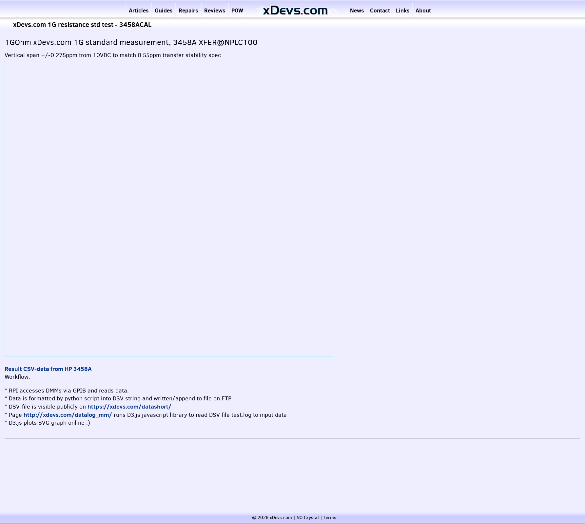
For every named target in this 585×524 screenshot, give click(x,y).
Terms (329, 517)
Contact (380, 10)
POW (237, 10)
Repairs (188, 10)
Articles (139, 10)
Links (403, 10)
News (357, 10)
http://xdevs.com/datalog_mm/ (68, 415)
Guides (164, 10)
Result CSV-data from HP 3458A (48, 369)
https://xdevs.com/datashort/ (129, 406)
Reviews (214, 10)
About (423, 10)
